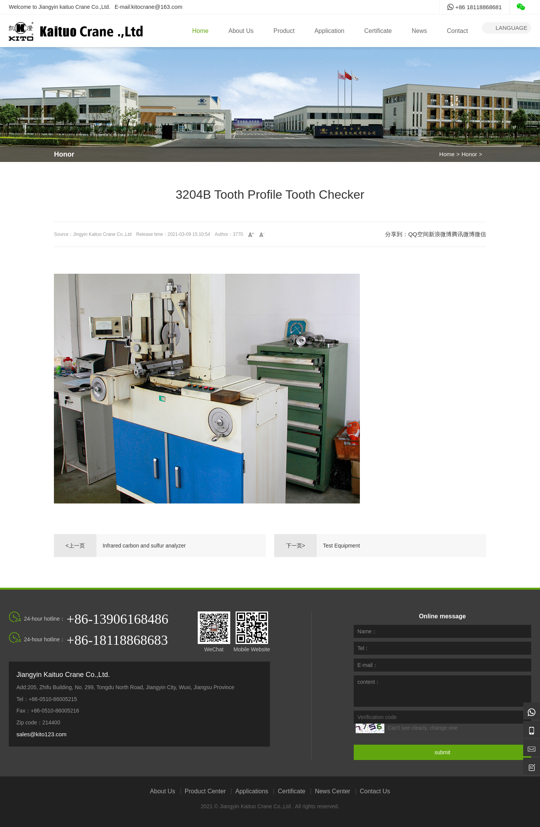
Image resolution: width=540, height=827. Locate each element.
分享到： (396, 234)
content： (369, 682)
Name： (367, 631)
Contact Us (375, 791)
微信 (480, 234)
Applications (251, 791)
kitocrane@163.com (156, 6)
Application (329, 31)
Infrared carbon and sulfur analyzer (143, 546)
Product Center (205, 791)
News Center (332, 791)
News (419, 31)
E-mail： (368, 665)
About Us (241, 31)
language (506, 28)
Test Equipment (341, 546)
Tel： (364, 648)
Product (283, 31)
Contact (457, 31)
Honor (469, 154)
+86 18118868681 (474, 7)
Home (200, 31)
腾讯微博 (463, 234)
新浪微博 (440, 234)
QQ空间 (418, 234)
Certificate (378, 31)
